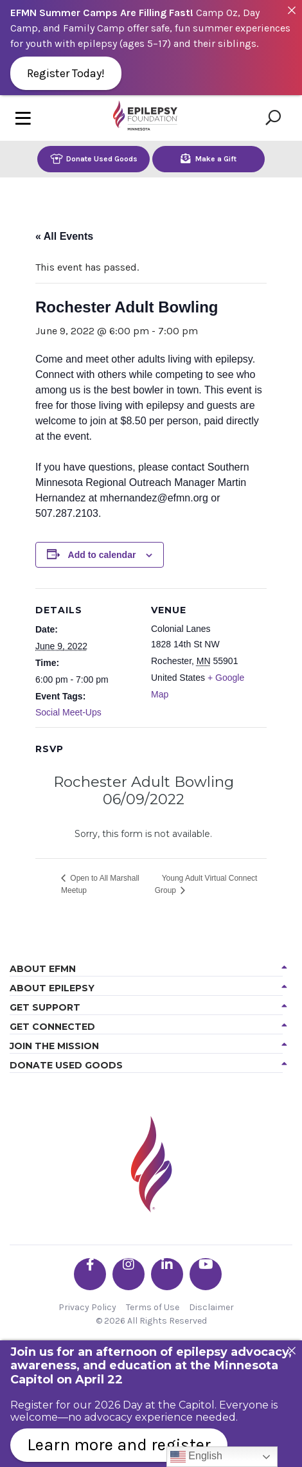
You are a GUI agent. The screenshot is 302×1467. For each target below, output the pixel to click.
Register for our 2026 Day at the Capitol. (113, 1405)
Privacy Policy (87, 1307)
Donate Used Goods (94, 158)
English (196, 1456)
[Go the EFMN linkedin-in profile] (167, 1274)
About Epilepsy (52, 988)
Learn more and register (119, 1445)
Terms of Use (152, 1307)
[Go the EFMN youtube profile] (206, 1274)
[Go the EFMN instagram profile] (128, 1274)
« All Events (64, 236)
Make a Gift (208, 158)
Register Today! (66, 73)
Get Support (45, 1007)
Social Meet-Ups (68, 712)
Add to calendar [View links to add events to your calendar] (102, 555)
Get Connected (52, 1026)
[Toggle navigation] (23, 118)
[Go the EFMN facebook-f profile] (90, 1274)
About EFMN (43, 969)
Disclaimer (211, 1307)
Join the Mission (54, 1046)
